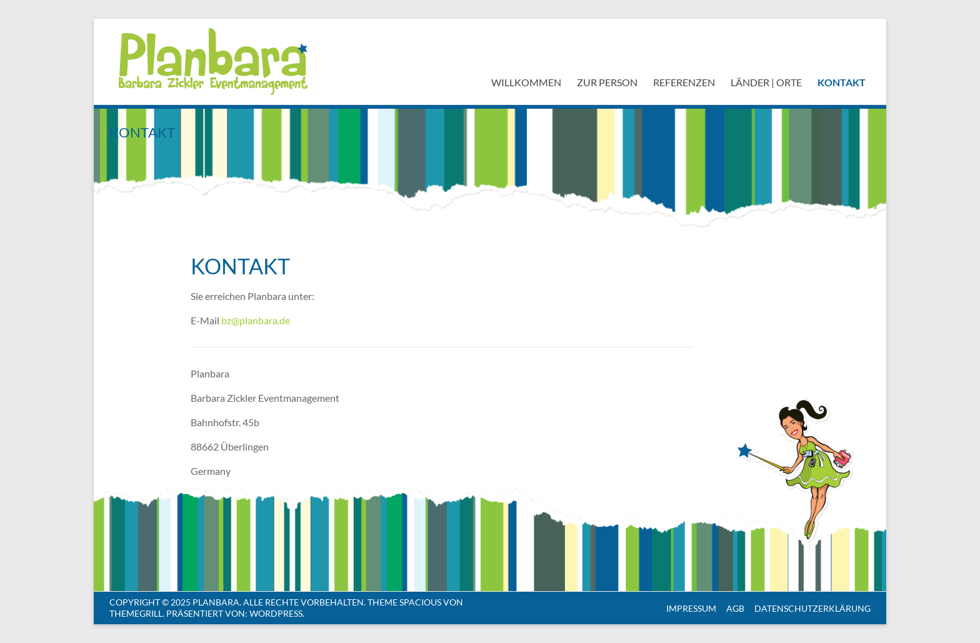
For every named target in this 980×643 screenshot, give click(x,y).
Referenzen (684, 82)
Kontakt (842, 82)
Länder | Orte (766, 82)
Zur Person (607, 82)
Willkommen (526, 82)
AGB (735, 608)
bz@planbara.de (255, 320)
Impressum (691, 608)
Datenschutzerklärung (812, 608)
